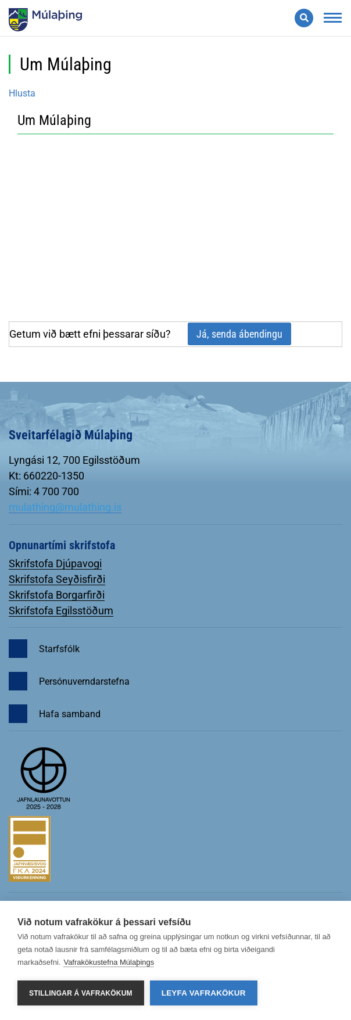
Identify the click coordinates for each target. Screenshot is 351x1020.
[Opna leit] (304, 18)
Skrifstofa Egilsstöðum (61, 610)
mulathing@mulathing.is (65, 507)
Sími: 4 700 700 (44, 491)
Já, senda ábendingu (239, 334)
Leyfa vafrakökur (204, 993)
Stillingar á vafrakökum (80, 993)
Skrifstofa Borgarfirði (57, 595)
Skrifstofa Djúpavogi (55, 563)
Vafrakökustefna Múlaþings (108, 962)
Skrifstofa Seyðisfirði (57, 579)
